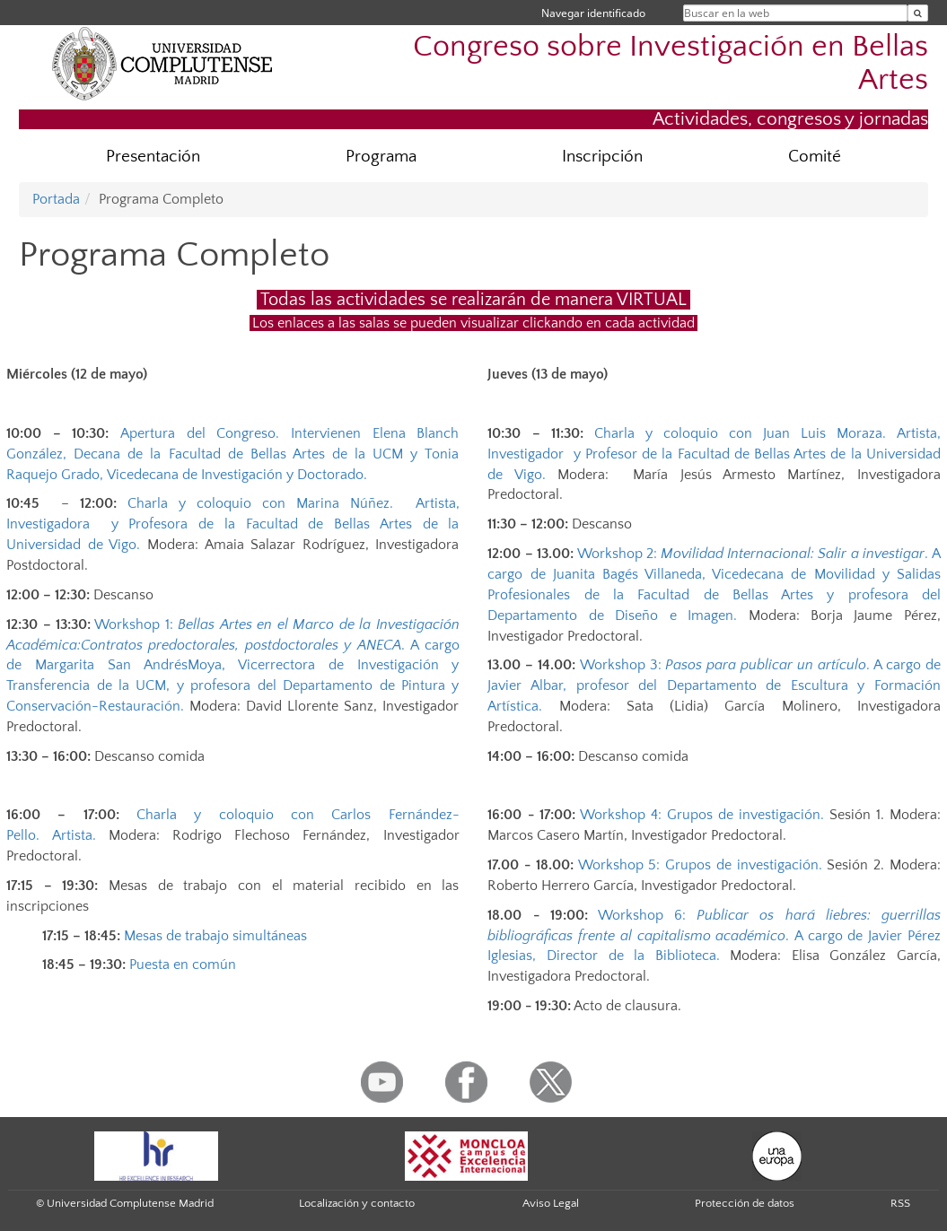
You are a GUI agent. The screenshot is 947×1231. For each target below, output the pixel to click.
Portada (56, 199)
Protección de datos (744, 1203)
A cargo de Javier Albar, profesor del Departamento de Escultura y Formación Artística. (713, 685)
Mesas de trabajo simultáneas (215, 936)
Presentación (153, 156)
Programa (381, 156)
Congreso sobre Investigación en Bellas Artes (670, 64)
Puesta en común (182, 964)
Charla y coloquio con (232, 524)
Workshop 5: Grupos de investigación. (698, 865)
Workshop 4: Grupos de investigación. (699, 815)
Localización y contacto (357, 1203)
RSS (900, 1203)
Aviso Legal (550, 1203)
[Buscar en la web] (918, 13)
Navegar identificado (593, 13)
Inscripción (602, 156)
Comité (814, 156)
